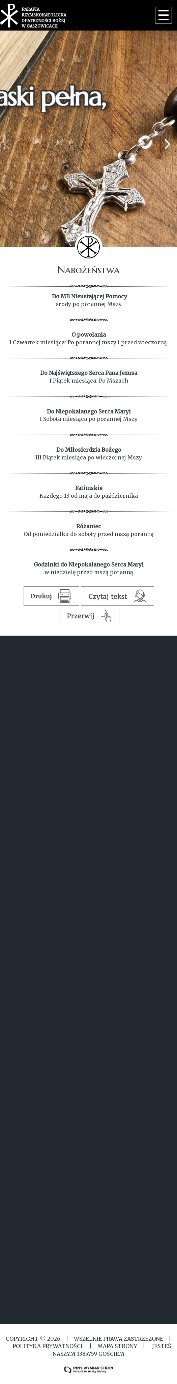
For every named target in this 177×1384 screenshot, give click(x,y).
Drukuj (51, 596)
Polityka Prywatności (47, 1346)
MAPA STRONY (117, 1346)
